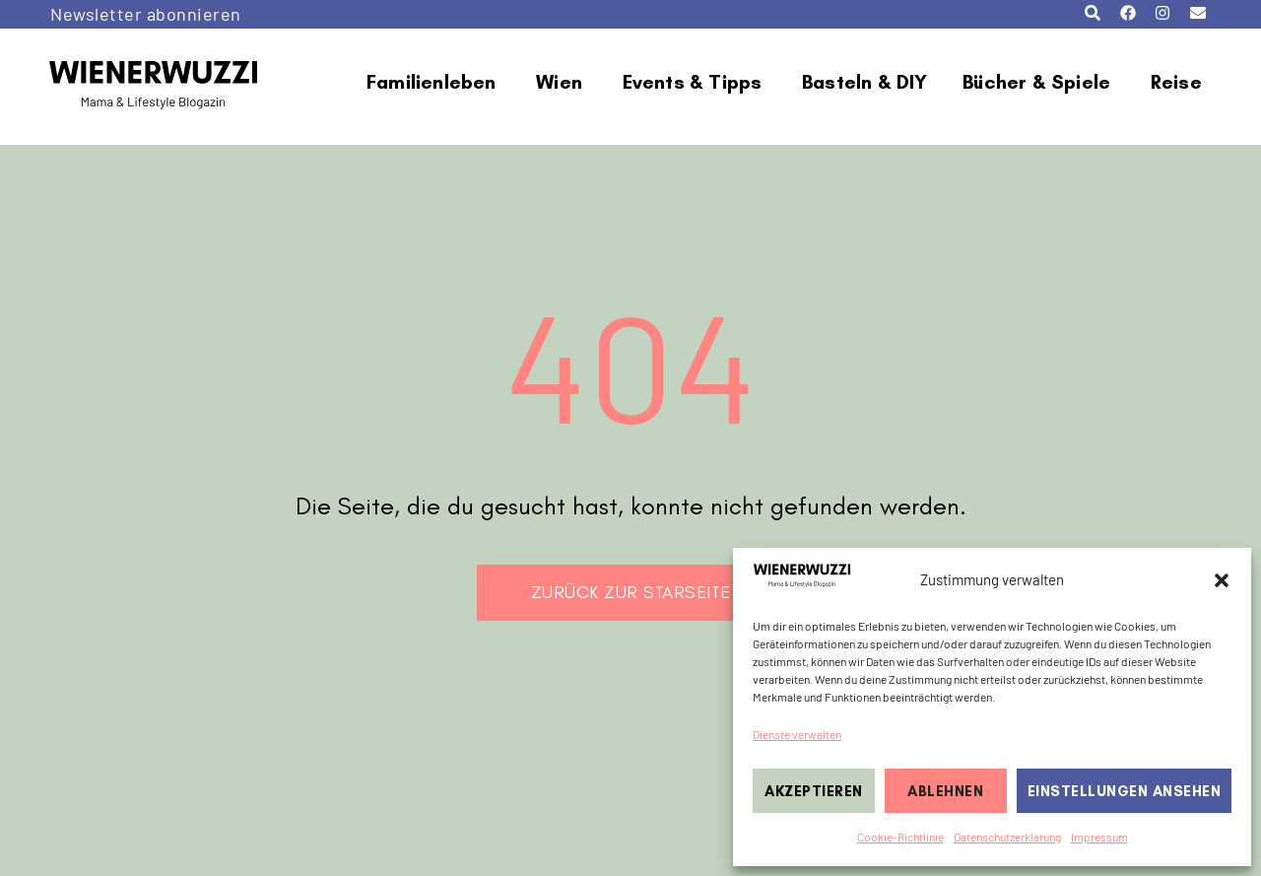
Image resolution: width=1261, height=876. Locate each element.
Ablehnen (945, 791)
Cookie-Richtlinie (900, 836)
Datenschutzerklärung (1007, 836)
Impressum (1099, 836)
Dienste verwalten (797, 734)
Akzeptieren (813, 791)
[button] (1221, 580)
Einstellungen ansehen (1125, 791)
